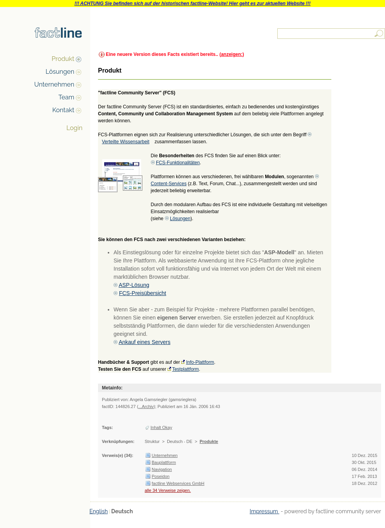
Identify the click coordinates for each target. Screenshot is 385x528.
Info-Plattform (200, 362)
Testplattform (185, 369)
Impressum (264, 511)
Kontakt (63, 110)
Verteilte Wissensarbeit (125, 141)
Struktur (152, 441)
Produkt (63, 59)
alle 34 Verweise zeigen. (168, 490)
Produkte (209, 441)
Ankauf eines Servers (144, 342)
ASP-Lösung (134, 285)
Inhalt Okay (161, 427)
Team (66, 97)
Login (74, 128)
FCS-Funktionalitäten (178, 162)
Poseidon (161, 476)
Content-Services (169, 183)
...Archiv (146, 406)
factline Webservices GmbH (178, 483)
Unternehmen (54, 84)
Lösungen (60, 71)
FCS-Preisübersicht (142, 293)
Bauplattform (164, 462)
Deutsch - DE (179, 441)
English (98, 511)
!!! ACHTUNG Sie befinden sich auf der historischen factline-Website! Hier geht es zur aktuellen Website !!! (192, 3)
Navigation (162, 469)
